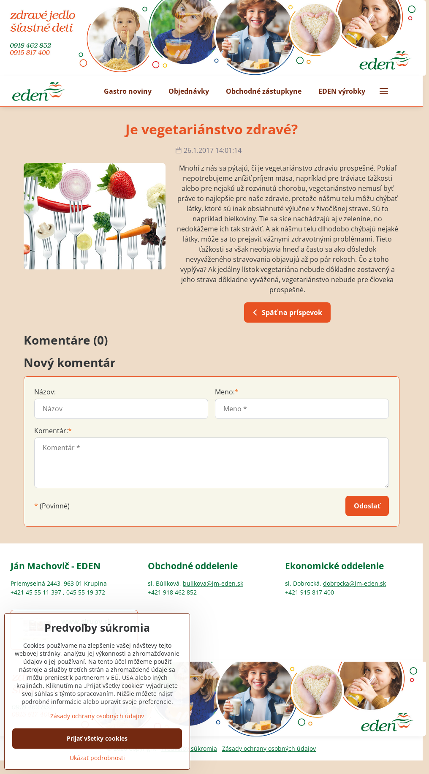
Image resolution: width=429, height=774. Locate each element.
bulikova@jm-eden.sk (213, 583)
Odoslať (367, 506)
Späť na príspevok (286, 312)
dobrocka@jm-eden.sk (354, 583)
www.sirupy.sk (86, 621)
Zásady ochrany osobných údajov (269, 748)
